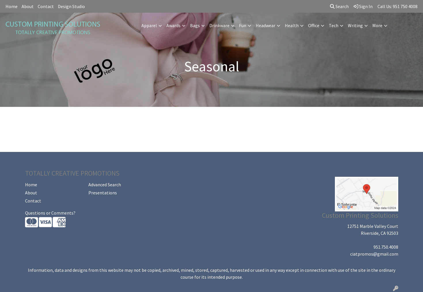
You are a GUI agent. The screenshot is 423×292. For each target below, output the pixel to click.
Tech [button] (333, 25)
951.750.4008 (385, 247)
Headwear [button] (265, 25)
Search (339, 6)
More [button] (377, 25)
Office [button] (313, 25)
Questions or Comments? (50, 213)
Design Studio (71, 6)
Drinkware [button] (219, 25)
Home (11, 6)
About (28, 6)
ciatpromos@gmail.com (374, 254)
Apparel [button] (149, 25)
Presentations (102, 193)
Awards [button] (173, 25)
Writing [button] (355, 25)
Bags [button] (195, 25)
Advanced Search (104, 184)
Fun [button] (242, 25)
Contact (46, 6)
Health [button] (292, 25)
